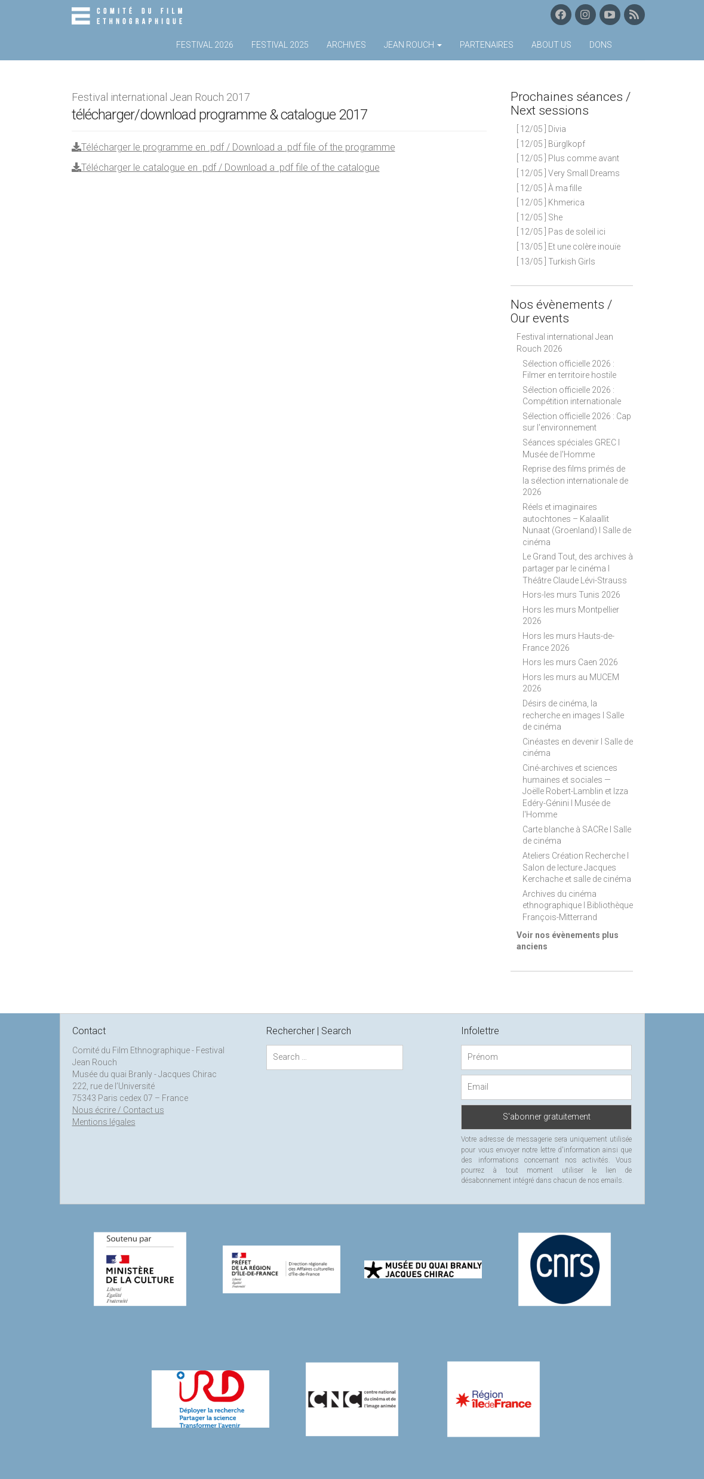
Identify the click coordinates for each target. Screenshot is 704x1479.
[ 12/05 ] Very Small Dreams (568, 173)
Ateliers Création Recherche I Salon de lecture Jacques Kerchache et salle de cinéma (576, 867)
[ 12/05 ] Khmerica (551, 202)
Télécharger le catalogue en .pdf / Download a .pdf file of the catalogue (226, 167)
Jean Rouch (413, 45)
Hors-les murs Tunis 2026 (571, 594)
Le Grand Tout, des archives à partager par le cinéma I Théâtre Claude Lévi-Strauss (577, 568)
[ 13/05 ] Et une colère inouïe (568, 246)
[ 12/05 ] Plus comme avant (568, 158)
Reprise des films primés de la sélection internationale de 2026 (575, 480)
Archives (346, 45)
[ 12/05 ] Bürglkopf (551, 144)
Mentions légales (104, 1122)
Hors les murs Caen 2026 (570, 662)
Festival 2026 (204, 45)
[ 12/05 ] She (539, 217)
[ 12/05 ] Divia (541, 129)
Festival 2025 (280, 45)
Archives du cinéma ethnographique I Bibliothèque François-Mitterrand (577, 905)
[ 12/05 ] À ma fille (549, 188)
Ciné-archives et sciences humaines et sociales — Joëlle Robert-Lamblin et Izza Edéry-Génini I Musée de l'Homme (575, 791)
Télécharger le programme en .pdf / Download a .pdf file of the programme (233, 147)
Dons (600, 45)
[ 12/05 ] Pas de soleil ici (561, 231)
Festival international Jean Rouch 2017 (161, 97)
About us (551, 45)
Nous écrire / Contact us (118, 1110)
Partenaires (487, 45)
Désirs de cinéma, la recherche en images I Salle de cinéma (573, 715)
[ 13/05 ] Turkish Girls (556, 261)
